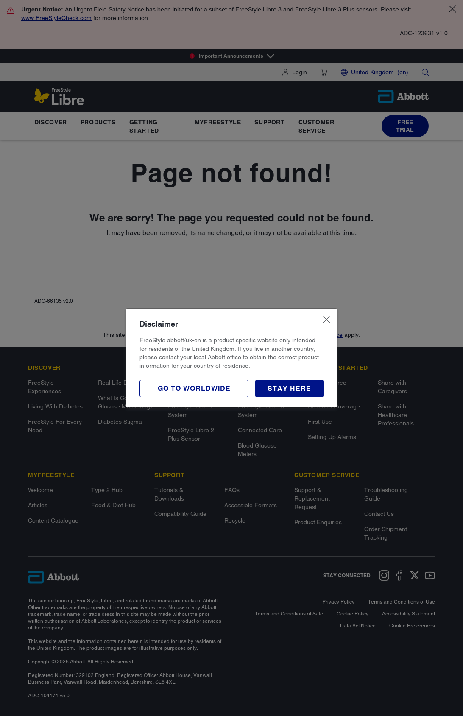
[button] (289, 388)
